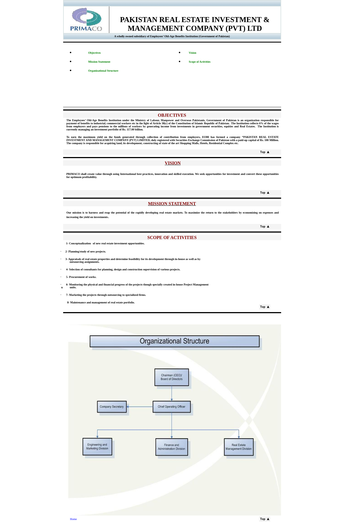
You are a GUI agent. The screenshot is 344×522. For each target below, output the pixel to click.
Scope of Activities (200, 61)
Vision (192, 52)
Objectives (94, 52)
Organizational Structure (103, 70)
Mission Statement (99, 61)
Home (70, 519)
